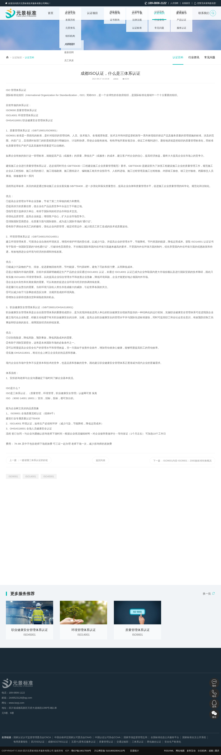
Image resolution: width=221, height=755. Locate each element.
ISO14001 (30, 476)
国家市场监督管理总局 (135, 737)
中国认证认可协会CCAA (107, 737)
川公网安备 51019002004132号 (109, 750)
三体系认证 (138, 741)
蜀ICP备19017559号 (81, 750)
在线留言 (186, 3)
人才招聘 (174, 3)
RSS (166, 750)
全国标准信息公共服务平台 (165, 737)
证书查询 (114, 13)
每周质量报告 (20, 741)
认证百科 (29, 57)
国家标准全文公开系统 (194, 737)
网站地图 (180, 750)
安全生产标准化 (172, 741)
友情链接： (7, 737)
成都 (211, 750)
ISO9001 (13, 476)
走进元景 (70, 13)
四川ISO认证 (38, 741)
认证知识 (159, 13)
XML (171, 750)
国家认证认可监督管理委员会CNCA (32, 737)
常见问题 (209, 57)
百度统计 (134, 750)
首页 (50, 13)
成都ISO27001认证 (58, 741)
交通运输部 (122, 741)
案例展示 (181, 13)
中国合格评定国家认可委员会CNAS (73, 737)
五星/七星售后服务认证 (83, 741)
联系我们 (203, 13)
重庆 (217, 750)
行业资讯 (193, 57)
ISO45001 (48, 476)
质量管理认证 (106, 741)
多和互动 (191, 750)
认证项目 (92, 13)
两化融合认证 (154, 741)
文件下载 (137, 13)
